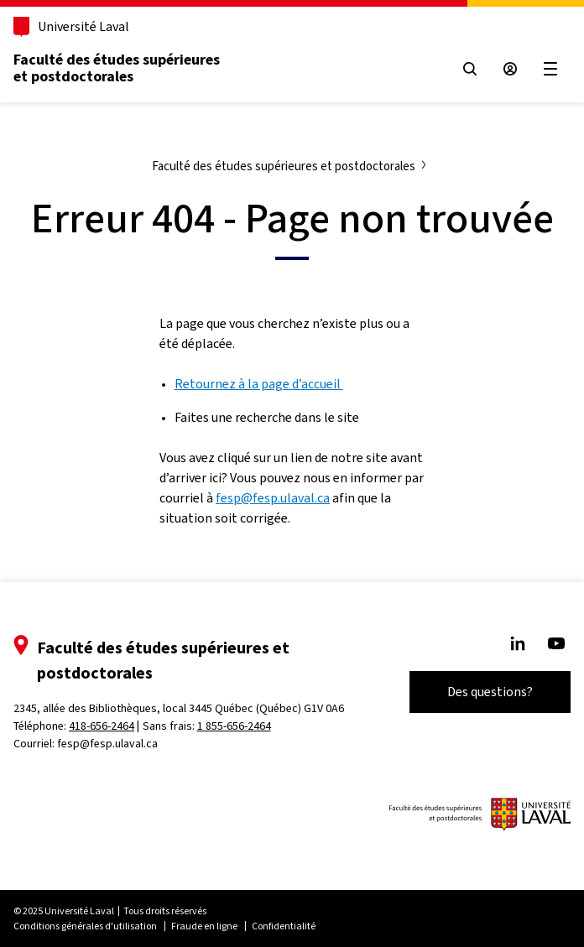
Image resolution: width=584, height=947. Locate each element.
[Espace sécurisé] (510, 69)
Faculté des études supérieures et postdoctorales (116, 67)
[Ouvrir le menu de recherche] (470, 69)
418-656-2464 (101, 726)
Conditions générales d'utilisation (85, 926)
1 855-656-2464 (234, 726)
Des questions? (490, 691)
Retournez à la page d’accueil (259, 384)
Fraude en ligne (204, 926)
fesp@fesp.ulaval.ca (273, 498)
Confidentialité (283, 926)
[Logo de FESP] (480, 814)
